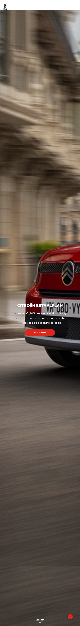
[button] (40, 332)
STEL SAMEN (40, 332)
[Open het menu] (77, 7)
